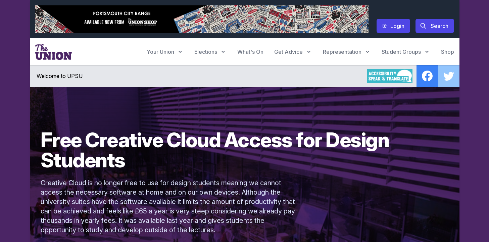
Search (434, 26)
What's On (250, 51)
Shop (447, 51)
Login (393, 26)
